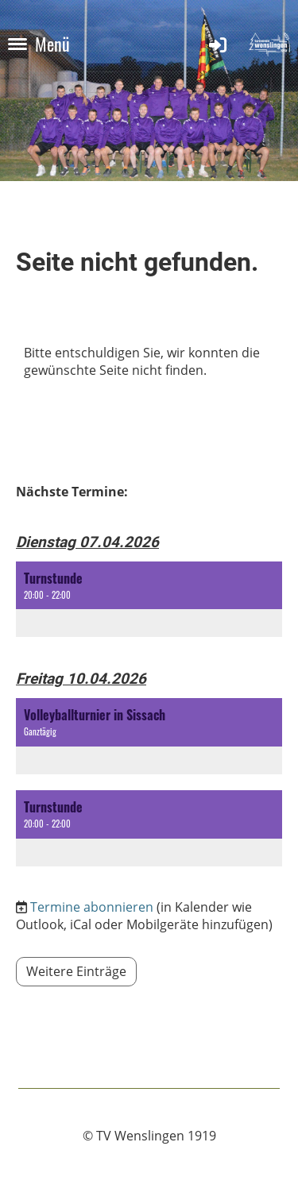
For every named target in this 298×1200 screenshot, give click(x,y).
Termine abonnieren (91, 907)
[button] (149, 599)
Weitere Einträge (76, 971)
